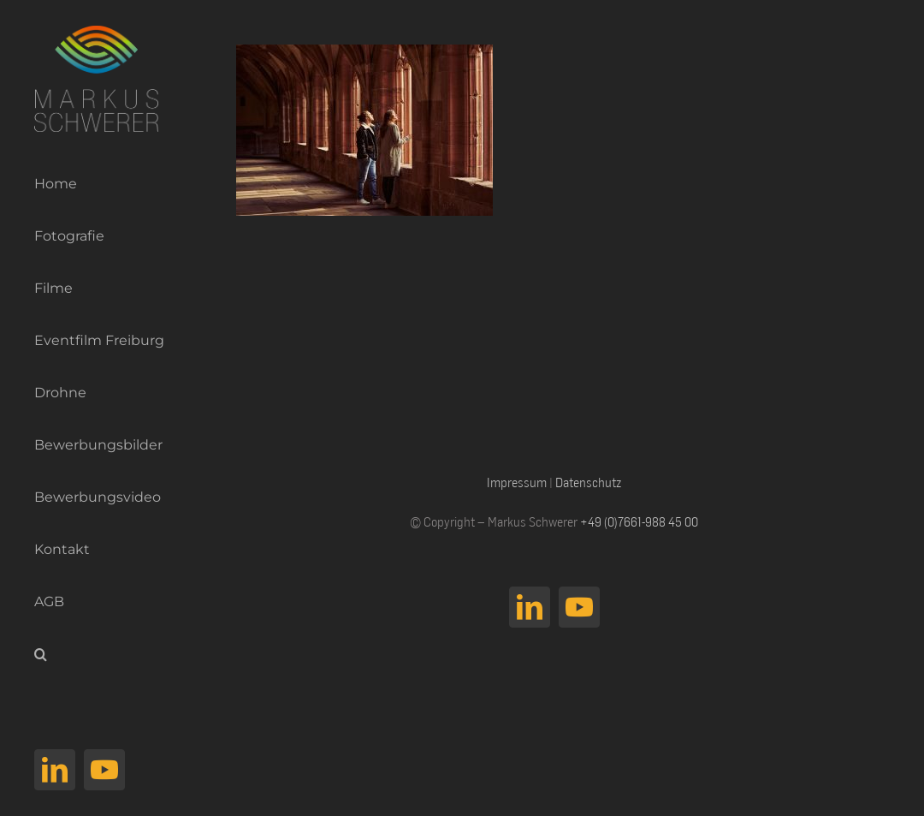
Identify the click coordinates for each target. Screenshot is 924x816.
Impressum (517, 482)
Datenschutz (588, 482)
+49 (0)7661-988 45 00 (639, 521)
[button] (92, 654)
